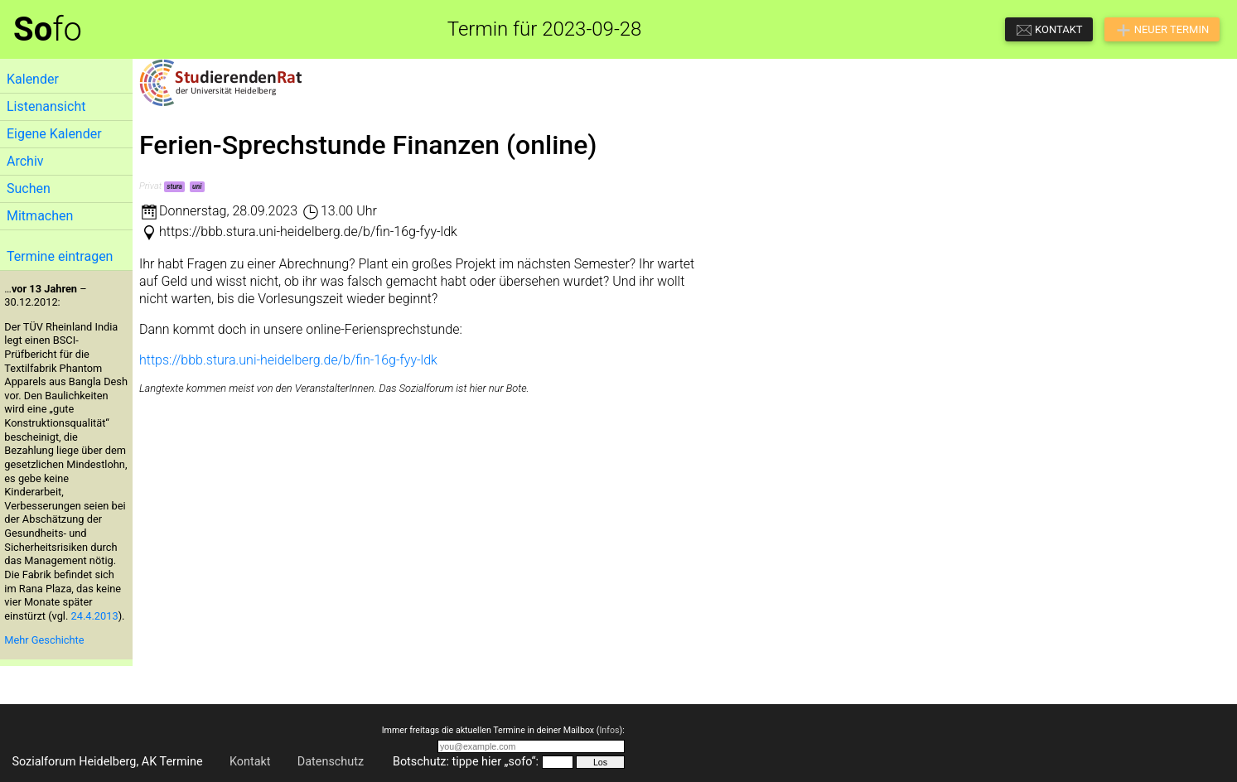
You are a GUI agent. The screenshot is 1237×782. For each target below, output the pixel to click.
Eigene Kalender (54, 134)
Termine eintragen (60, 256)
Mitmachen (40, 216)
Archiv (25, 161)
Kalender (33, 79)
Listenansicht (46, 106)
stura (174, 186)
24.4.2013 (94, 616)
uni (196, 186)
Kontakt (250, 762)
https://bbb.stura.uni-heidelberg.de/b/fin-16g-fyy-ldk (288, 360)
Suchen (29, 188)
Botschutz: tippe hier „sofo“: (466, 762)
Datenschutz (330, 762)
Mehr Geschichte (44, 640)
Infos (609, 730)
